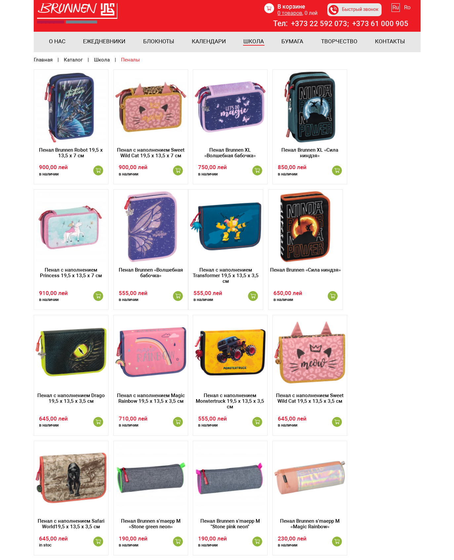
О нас (57, 41)
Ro (412, 7)
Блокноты (158, 41)
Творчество (339, 41)
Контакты (390, 41)
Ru (401, 7)
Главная (43, 60)
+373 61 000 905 (385, 23)
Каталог (73, 60)
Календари (209, 41)
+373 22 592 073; (323, 23)
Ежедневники (104, 41)
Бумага (292, 41)
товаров (291, 13)
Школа (253, 41)
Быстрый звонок (357, 10)
